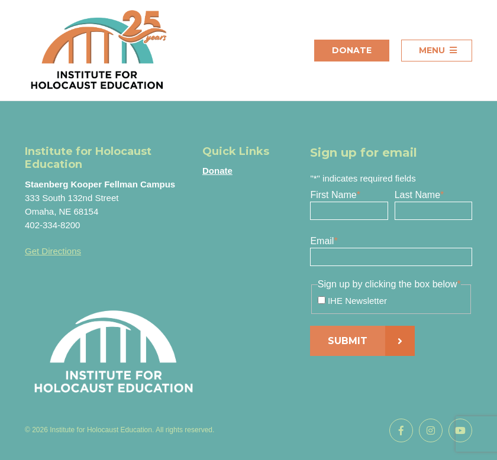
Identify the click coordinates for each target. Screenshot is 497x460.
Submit (347, 340)
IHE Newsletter (357, 301)
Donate (352, 50)
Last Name (419, 195)
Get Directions (53, 251)
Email (323, 241)
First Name (335, 195)
